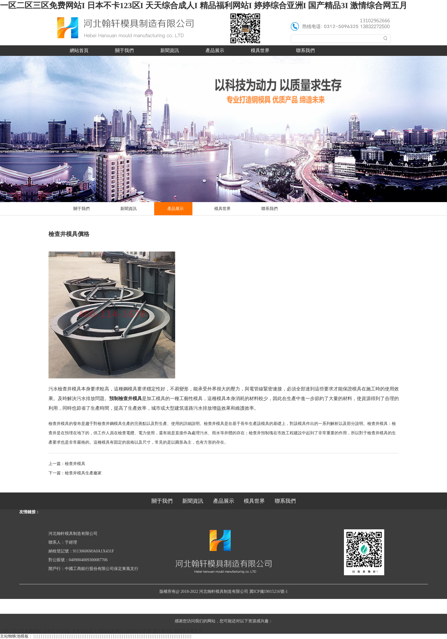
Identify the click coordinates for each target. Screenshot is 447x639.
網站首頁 (79, 50)
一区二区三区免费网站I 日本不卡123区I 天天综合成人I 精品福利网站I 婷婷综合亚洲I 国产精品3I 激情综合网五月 (203, 5)
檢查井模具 (75, 463)
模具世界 (260, 50)
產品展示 (215, 50)
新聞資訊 (169, 50)
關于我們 (124, 50)
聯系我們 (305, 50)
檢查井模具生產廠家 (83, 473)
